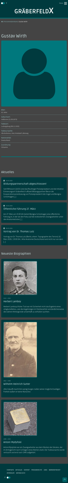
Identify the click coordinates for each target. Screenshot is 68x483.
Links (45, 470)
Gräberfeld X (34, 10)
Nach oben (64, 479)
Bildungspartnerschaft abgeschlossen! (24, 183)
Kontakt (27, 470)
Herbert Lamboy (12, 301)
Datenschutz (20, 473)
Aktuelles (18, 470)
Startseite (10, 470)
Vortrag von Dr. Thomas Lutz (18, 231)
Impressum (10, 473)
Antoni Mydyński (12, 442)
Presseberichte (36, 470)
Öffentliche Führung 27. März (19, 208)
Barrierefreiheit (54, 470)
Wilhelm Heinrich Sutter (16, 384)
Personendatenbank (11, 21)
